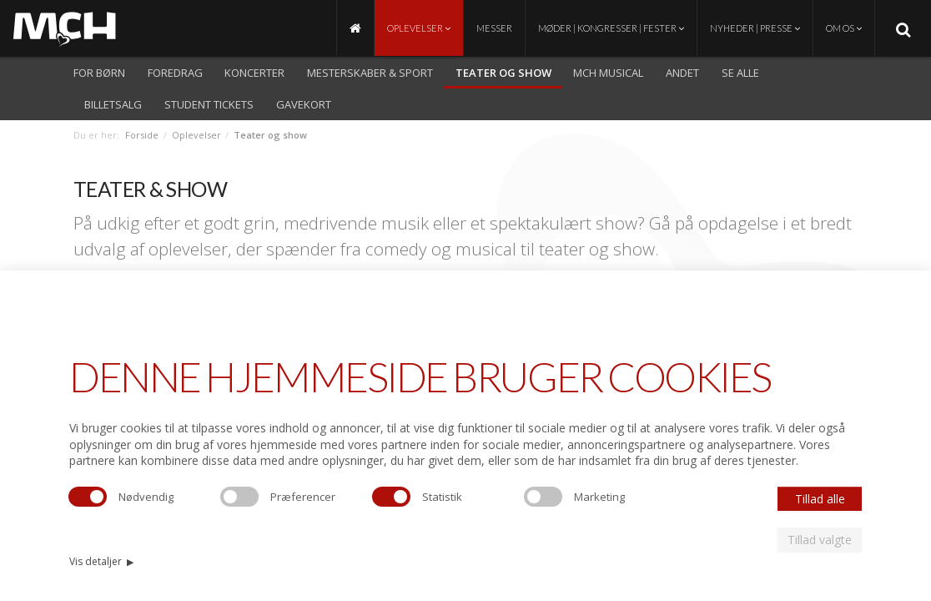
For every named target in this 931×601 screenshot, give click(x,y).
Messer (494, 28)
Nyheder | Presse (755, 28)
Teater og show (503, 72)
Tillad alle (820, 499)
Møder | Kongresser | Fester (611, 28)
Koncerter (254, 72)
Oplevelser (418, 28)
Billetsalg (113, 104)
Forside (142, 135)
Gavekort (303, 104)
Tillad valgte (820, 540)
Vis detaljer (101, 561)
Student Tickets (209, 104)
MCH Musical (608, 72)
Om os (844, 28)
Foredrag (175, 72)
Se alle (740, 72)
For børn (99, 72)
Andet (682, 72)
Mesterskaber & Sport (370, 72)
